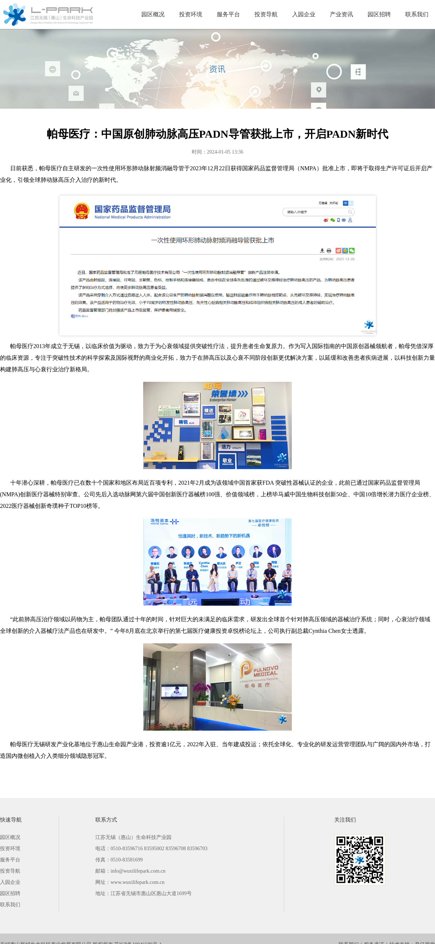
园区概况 (153, 14)
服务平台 (228, 14)
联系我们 (416, 14)
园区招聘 (379, 14)
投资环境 (190, 14)
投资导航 (266, 14)
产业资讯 (341, 14)
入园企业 (303, 14)
